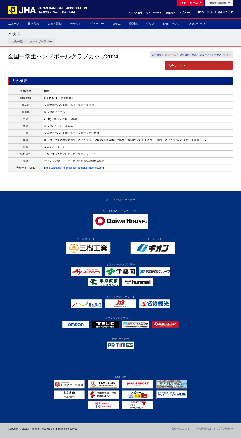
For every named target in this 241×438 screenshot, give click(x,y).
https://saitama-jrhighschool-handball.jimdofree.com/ (74, 167)
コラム (116, 23)
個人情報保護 (203, 428)
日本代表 (33, 23)
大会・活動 (55, 23)
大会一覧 (17, 41)
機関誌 (133, 23)
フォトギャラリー (41, 41)
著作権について (181, 428)
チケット (75, 23)
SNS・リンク (171, 23)
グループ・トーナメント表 (214, 54)
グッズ (150, 23)
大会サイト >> (177, 65)
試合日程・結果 (188, 54)
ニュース (13, 23)
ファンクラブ (196, 23)
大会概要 (156, 54)
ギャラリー (97, 23)
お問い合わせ (225, 428)
